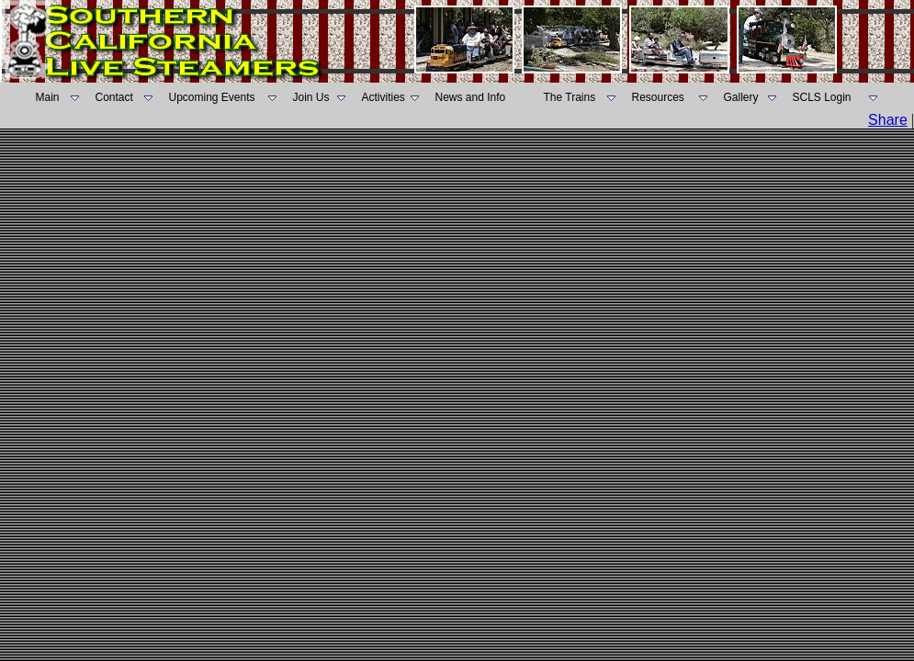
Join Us (311, 97)
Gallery (741, 97)
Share (888, 120)
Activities (383, 97)
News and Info (470, 97)
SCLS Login (822, 97)
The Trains (570, 97)
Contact (114, 97)
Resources (658, 97)
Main (48, 97)
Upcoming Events (212, 97)
